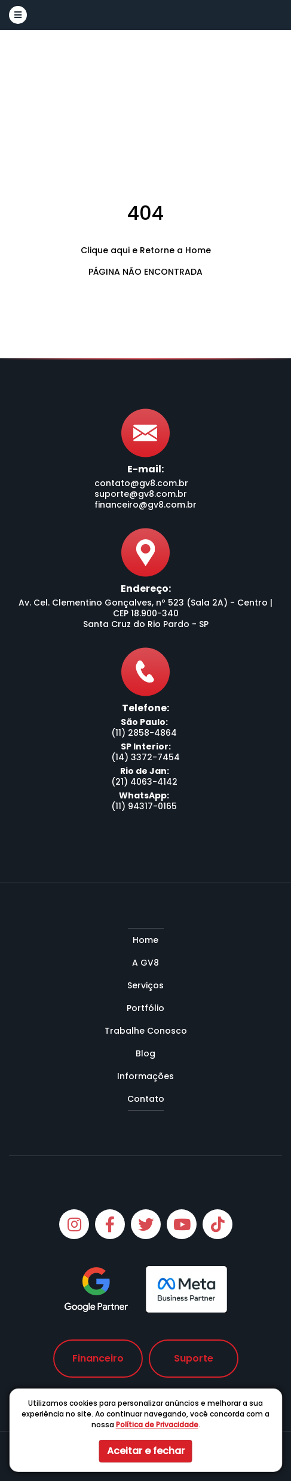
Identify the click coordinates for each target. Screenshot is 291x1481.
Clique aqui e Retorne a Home (146, 250)
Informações (145, 1076)
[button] (18, 15)
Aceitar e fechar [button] (146, 1451)
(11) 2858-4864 (144, 732)
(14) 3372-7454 (145, 757)
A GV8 (145, 963)
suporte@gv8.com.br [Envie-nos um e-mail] (140, 493)
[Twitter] (146, 1224)
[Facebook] (110, 1224)
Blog (145, 1053)
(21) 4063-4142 (144, 781)
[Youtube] (182, 1224)
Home (145, 940)
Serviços (145, 985)
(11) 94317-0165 (144, 806)
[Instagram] (74, 1224)
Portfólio (145, 1008)
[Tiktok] (217, 1224)
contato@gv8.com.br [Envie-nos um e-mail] (141, 483)
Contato (145, 1099)
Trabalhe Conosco (146, 1031)
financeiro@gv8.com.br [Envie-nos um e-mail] (145, 504)
